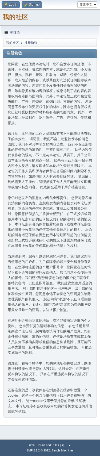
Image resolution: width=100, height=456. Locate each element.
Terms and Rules (48, 445)
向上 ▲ (66, 445)
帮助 (32, 445)
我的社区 (15, 16)
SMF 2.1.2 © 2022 (38, 450)
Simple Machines (63, 450)
